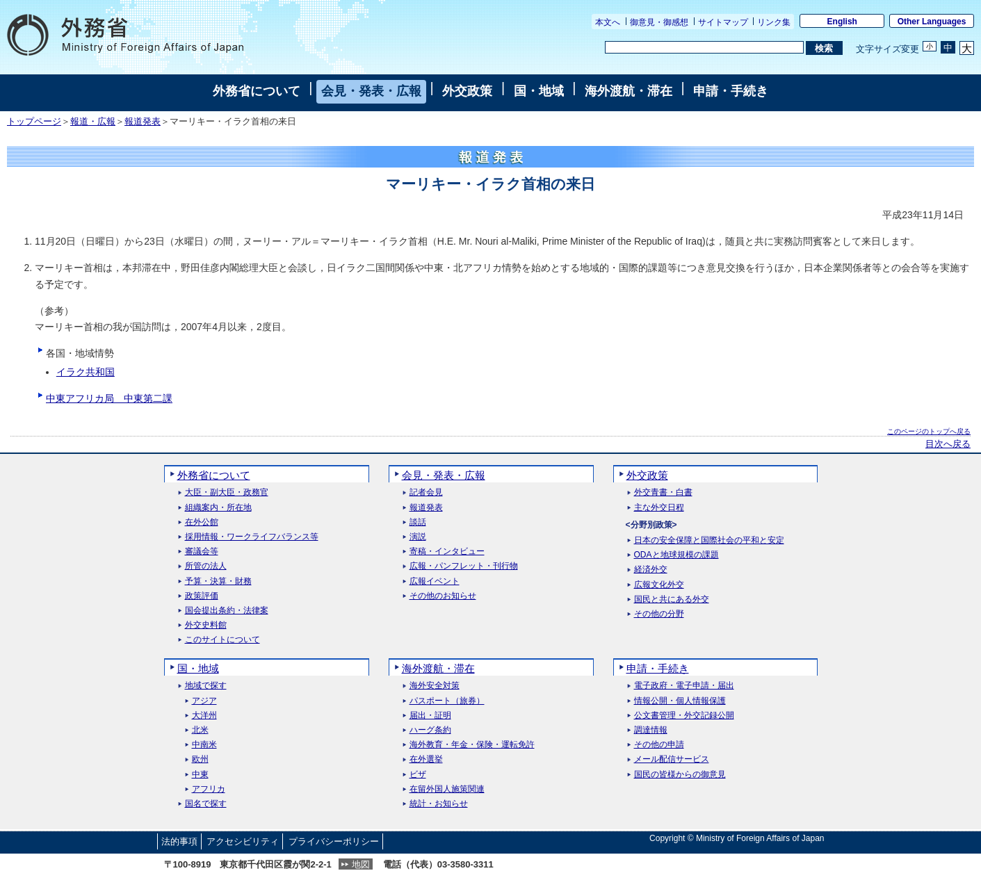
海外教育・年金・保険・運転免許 (472, 744)
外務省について (256, 91)
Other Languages (932, 21)
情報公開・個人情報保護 (680, 701)
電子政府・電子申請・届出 (684, 685)
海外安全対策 (435, 685)
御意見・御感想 (659, 22)
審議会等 (201, 551)
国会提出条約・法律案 (226, 610)
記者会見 (426, 492)
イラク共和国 (85, 371)
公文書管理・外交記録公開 (684, 715)
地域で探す (206, 685)
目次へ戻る (948, 444)
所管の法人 (206, 566)
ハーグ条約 (430, 730)
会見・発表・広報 (371, 91)
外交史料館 (206, 625)
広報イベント (435, 581)
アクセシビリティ (242, 841)
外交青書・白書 (663, 492)
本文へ (607, 22)
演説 (418, 536)
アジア (204, 701)
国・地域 (539, 91)
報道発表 (142, 122)
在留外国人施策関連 (447, 789)
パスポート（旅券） (447, 701)
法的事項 (179, 841)
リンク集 (774, 22)
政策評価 (201, 596)
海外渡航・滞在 (628, 91)
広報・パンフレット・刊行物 (464, 566)
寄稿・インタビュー (447, 551)
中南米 (204, 744)
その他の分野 (659, 614)
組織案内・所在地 (218, 507)
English (842, 21)
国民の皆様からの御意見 (680, 774)
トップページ (34, 122)
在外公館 (201, 522)
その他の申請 (659, 744)
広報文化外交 (659, 584)
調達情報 (650, 730)
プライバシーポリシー (334, 841)
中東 (200, 774)
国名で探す (206, 803)
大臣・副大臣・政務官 (226, 492)
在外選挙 (426, 759)
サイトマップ (723, 22)
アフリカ (208, 789)
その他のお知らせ (443, 596)
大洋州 (204, 715)
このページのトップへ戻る (929, 431)
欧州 (200, 759)
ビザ (418, 774)
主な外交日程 (659, 507)
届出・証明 (430, 715)
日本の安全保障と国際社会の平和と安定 (709, 540)
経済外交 (650, 569)
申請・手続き (730, 91)
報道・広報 (92, 122)
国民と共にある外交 (671, 599)
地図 (361, 864)
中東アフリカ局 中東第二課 (109, 398)
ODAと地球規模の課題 (676, 555)
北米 (200, 730)
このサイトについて (222, 639)
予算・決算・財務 (218, 581)
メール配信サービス (671, 759)
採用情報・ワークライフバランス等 (251, 536)
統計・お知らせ (439, 803)
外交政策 (467, 91)
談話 (418, 522)
